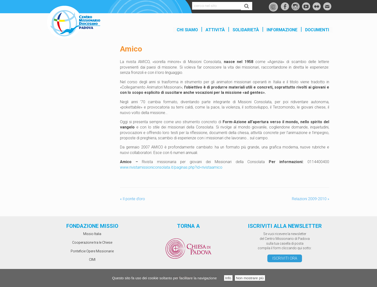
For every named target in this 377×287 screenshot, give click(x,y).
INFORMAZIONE (282, 29)
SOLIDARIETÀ (245, 29)
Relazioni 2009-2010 (310, 199)
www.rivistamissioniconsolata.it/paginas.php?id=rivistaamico (171, 167)
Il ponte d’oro (132, 199)
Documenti (317, 29)
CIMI (92, 259)
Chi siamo (187, 29)
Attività (215, 29)
